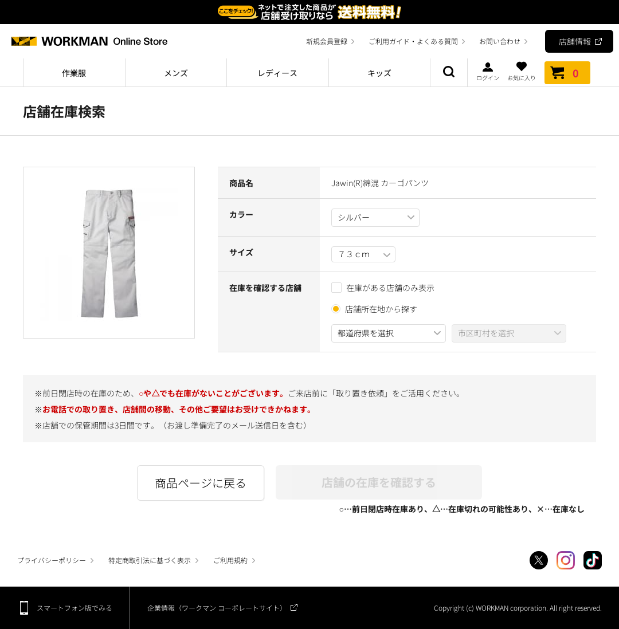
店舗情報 (575, 41)
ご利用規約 (230, 560)
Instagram (566, 560)
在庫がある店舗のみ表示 (382, 287)
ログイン (487, 71)
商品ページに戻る (200, 482)
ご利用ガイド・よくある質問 (413, 41)
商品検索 (448, 72)
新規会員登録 (326, 41)
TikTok (592, 560)
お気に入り (521, 71)
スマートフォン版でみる (74, 607)
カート (567, 72)
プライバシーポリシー (51, 560)
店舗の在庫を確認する (379, 482)
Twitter (539, 560)
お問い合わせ (499, 41)
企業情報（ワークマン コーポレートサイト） (217, 607)
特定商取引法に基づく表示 (149, 560)
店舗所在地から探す (381, 308)
